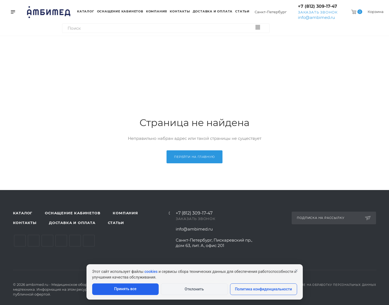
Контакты (24, 223)
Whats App (75, 240)
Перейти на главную (194, 157)
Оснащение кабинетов (72, 213)
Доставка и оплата (72, 223)
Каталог (23, 213)
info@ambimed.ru (316, 17)
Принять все (125, 289)
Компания (125, 213)
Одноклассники (61, 240)
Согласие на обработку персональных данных (332, 285)
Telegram (33, 240)
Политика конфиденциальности (263, 289)
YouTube (47, 240)
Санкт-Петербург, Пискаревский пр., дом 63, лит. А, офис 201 (214, 243)
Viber (89, 240)
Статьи (116, 223)
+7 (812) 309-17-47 (317, 6)
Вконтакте (20, 240)
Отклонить (194, 289)
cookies (151, 271)
